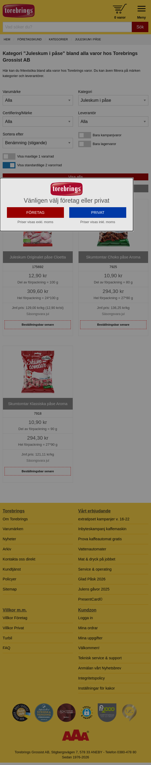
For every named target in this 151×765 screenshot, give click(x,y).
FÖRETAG (35, 223)
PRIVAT (98, 223)
